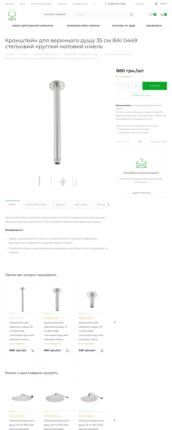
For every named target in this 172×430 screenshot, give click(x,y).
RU (142, 4)
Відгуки (60, 204)
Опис (12, 204)
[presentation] (114, 322)
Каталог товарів (55, 14)
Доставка (81, 204)
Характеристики (36, 204)
